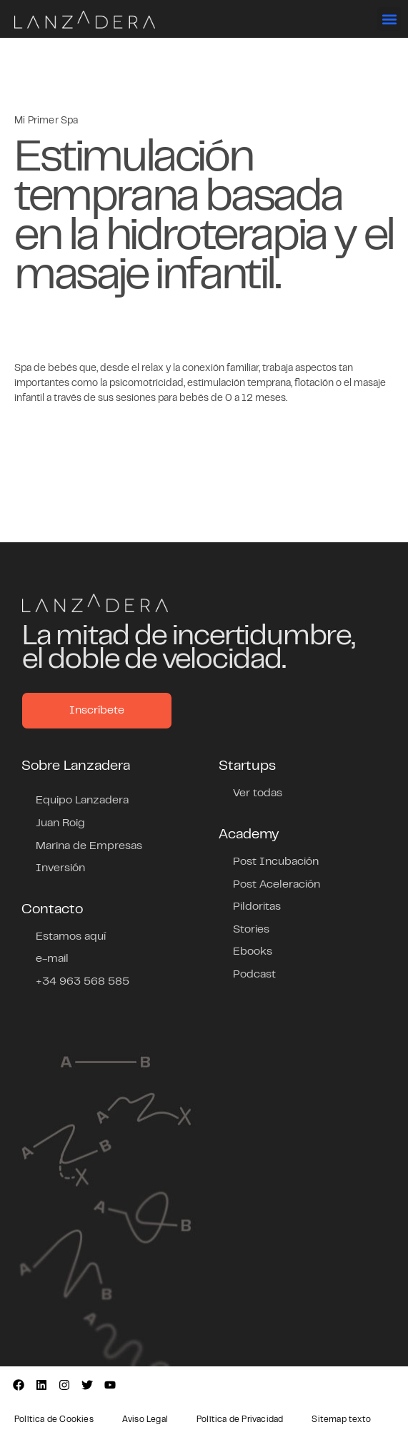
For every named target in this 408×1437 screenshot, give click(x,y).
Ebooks (252, 952)
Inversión (60, 868)
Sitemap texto (341, 1419)
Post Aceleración (276, 885)
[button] (389, 19)
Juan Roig (60, 823)
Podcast (254, 975)
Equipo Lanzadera (82, 801)
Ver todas (257, 793)
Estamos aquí (71, 937)
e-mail (52, 959)
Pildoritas (257, 907)
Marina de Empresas (89, 846)
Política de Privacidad (239, 1419)
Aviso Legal (145, 1419)
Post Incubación (276, 862)
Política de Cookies (54, 1419)
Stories (251, 930)
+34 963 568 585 (82, 982)
